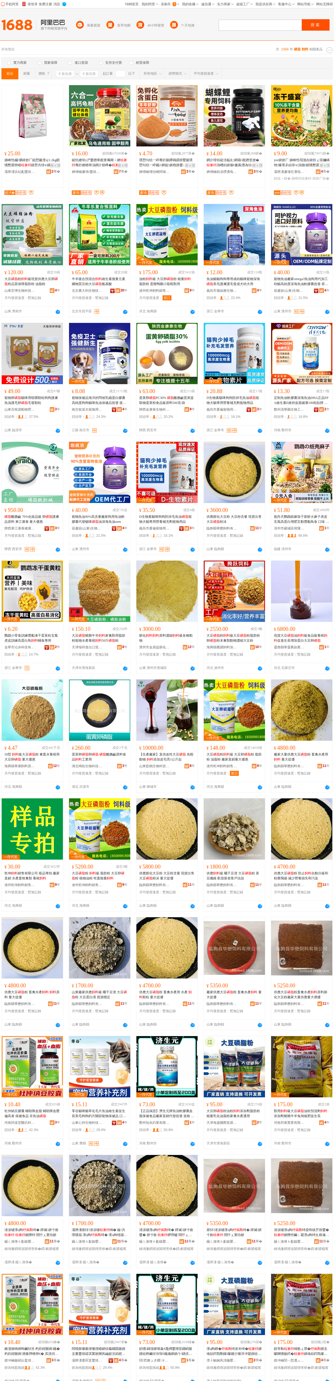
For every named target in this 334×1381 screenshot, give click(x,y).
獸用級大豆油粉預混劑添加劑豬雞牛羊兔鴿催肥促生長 (300, 1113)
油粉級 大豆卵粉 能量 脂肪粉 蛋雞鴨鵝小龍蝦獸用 (165, 281)
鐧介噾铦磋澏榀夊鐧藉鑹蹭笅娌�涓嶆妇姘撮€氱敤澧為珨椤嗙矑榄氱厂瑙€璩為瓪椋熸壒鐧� (234, 163)
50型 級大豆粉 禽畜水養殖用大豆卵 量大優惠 (32, 756)
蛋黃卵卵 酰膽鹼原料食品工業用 (99, 756)
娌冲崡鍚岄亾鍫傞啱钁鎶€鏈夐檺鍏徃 (19, 1360)
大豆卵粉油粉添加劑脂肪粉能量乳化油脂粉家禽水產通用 (233, 1113)
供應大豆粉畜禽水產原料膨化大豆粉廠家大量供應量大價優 (300, 994)
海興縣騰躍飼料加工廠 (222, 647)
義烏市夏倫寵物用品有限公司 (222, 409)
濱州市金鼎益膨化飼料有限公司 (154, 647)
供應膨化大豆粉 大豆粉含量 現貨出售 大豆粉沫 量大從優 (166, 875)
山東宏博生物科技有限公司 (19, 291)
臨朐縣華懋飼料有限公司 (222, 528)
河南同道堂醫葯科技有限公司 (19, 1123)
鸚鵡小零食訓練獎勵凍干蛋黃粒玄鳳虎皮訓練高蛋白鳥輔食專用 (31, 638)
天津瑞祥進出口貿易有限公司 (87, 647)
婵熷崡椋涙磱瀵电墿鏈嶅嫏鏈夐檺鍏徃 (222, 172)
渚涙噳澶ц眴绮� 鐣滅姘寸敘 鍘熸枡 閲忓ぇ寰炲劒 (31, 1232)
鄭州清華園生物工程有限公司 (289, 409)
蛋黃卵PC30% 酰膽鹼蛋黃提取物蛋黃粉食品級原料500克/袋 (166, 400)
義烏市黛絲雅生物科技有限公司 (222, 291)
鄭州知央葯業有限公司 (154, 1123)
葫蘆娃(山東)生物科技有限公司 (289, 291)
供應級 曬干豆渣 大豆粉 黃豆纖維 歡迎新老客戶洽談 (233, 875)
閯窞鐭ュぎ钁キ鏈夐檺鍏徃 (154, 1360)
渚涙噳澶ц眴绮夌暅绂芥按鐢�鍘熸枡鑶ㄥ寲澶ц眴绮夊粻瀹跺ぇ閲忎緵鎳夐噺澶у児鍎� (301, 1232)
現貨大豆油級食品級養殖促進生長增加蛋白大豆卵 (300, 638)
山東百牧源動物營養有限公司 (19, 409)
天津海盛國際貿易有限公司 (222, 1123)
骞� (55, 171)
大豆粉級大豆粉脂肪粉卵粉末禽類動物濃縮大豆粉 (233, 638)
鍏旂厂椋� (321, 178)
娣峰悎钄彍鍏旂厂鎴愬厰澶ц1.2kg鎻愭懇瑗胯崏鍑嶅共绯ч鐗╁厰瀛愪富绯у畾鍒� (32, 163)
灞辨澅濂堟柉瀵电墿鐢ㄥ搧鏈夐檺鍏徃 (289, 172)
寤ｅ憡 (55, 165)
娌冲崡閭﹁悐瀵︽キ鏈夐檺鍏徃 (289, 1360)
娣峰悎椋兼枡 (301, 178)
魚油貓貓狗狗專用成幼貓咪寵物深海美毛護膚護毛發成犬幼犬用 (233, 281)
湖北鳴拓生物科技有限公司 (87, 766)
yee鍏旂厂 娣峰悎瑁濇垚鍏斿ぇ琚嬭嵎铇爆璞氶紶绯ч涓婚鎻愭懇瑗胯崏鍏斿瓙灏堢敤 (302, 163)
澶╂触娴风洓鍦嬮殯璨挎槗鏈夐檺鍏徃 (222, 1360)
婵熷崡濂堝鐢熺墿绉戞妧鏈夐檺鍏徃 (87, 172)
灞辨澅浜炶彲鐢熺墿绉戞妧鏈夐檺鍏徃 (19, 172)
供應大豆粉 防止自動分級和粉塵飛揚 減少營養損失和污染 (301, 875)
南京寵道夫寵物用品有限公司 (87, 409)
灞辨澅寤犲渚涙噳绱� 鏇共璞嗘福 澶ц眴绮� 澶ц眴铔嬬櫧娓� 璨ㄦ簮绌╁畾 (99, 1232)
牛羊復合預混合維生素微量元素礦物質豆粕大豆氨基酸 (98, 281)
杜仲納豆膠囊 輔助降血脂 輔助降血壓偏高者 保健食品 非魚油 (32, 1113)
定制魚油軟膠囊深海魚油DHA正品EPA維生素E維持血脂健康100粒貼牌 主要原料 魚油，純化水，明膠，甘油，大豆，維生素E (301, 400)
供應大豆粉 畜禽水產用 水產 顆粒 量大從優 (165, 994)
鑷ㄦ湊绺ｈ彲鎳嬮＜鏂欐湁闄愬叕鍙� (19, 1241)
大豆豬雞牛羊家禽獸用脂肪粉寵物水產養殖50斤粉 (98, 638)
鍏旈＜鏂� (282, 178)
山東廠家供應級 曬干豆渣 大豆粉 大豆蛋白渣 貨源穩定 (99, 994)
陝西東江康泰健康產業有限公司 (19, 528)
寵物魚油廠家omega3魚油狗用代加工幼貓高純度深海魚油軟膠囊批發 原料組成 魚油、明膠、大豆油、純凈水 (301, 281)
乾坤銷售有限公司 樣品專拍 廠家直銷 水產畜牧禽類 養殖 (32, 875)
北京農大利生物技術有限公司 (87, 291)
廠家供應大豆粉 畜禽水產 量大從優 (234, 994)
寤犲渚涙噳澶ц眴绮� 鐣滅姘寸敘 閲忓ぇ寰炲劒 (234, 1232)
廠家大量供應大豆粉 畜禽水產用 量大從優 (301, 756)
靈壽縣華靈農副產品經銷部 (289, 647)
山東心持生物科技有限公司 (87, 1123)
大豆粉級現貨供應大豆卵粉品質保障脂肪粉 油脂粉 (31, 281)
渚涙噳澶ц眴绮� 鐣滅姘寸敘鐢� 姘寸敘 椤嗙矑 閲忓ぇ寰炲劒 (166, 1232)
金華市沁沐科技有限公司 (19, 647)
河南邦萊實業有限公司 (289, 1123)
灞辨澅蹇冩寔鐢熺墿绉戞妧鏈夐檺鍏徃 (87, 1360)
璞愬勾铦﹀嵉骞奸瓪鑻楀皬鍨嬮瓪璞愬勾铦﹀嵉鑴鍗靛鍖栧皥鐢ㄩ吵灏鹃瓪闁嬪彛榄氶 (166, 163)
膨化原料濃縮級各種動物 (166, 638)
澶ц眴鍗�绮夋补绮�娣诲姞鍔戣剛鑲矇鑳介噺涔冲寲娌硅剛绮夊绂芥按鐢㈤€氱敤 (234, 1351)
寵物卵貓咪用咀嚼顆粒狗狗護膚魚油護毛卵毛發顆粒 (31, 400)
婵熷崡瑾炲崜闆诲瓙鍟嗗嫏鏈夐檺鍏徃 (154, 172)
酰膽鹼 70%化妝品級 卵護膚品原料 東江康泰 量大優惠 (31, 519)
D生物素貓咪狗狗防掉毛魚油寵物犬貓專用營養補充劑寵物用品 (233, 400)
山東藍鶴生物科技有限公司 (154, 766)
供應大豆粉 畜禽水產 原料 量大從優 (32, 994)
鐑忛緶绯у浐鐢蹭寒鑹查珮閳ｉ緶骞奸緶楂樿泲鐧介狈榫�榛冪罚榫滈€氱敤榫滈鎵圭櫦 (99, 163)
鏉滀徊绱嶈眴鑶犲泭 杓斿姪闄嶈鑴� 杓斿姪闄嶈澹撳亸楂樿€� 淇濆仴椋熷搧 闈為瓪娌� (32, 1351)
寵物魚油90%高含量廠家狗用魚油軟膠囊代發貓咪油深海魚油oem (98, 519)
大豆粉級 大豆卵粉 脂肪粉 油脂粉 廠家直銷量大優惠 (234, 756)
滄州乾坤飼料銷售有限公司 (154, 291)
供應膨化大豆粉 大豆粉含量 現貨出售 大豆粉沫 (234, 519)
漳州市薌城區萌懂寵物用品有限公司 (289, 528)
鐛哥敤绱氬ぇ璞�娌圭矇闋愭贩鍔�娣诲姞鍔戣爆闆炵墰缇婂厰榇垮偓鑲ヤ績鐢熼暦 (300, 1351)
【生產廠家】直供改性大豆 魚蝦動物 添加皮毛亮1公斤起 (166, 756)
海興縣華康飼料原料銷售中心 (19, 766)
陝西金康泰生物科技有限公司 (154, 409)
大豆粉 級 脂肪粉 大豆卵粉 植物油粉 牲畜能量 (98, 875)
